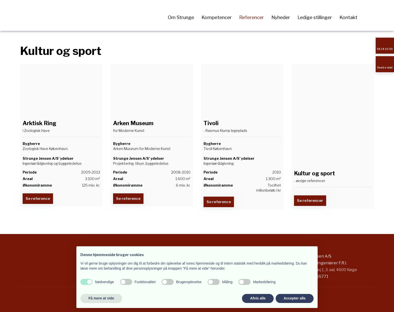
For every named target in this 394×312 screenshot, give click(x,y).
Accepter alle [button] (295, 298)
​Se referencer (310, 200)
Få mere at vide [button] (101, 298)
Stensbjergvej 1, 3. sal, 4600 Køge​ (325, 269)
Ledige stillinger (315, 17)
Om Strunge (181, 17)
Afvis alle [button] (257, 298)
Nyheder (280, 17)
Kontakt (348, 17)
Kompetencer (217, 17)
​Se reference (38, 198)
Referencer (251, 17)
